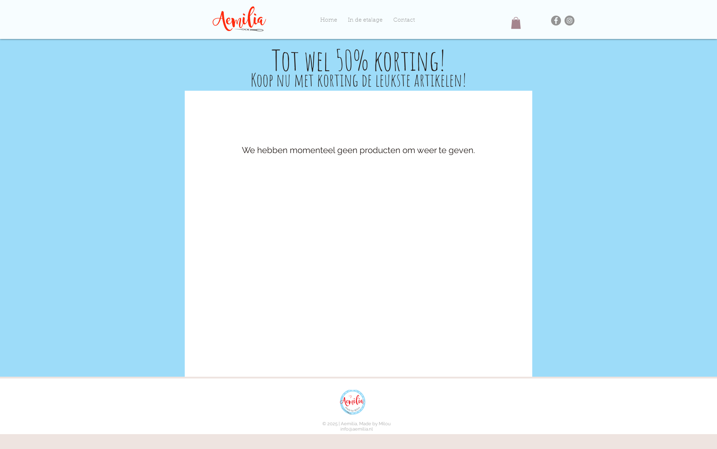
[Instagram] (569, 21)
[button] (516, 23)
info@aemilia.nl (356, 429)
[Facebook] (556, 21)
